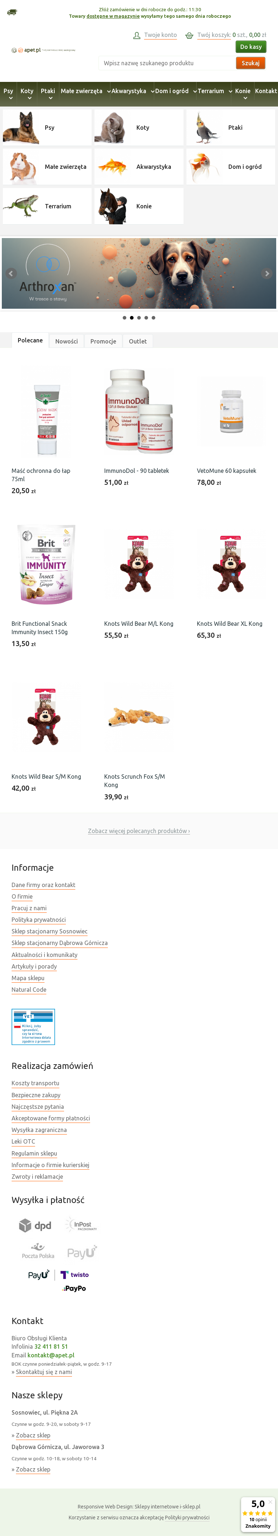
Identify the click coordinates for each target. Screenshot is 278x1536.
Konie (242, 94)
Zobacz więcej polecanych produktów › (139, 831)
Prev (11, 273)
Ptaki (48, 94)
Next (267, 273)
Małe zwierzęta (85, 91)
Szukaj (251, 63)
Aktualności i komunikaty (44, 955)
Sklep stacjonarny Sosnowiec (50, 931)
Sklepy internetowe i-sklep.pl (139, 1507)
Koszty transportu (35, 1083)
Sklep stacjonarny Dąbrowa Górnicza (60, 943)
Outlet (138, 341)
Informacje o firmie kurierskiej (50, 1165)
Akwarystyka (131, 91)
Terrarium (214, 91)
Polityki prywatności (187, 1517)
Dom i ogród (175, 91)
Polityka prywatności (39, 919)
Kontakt (266, 91)
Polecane (30, 340)
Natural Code (29, 989)
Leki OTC (23, 1141)
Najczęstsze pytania (38, 1106)
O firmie (22, 896)
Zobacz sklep (33, 1435)
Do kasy (251, 46)
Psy (8, 94)
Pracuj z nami (29, 908)
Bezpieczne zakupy (36, 1095)
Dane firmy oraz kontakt (43, 885)
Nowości (66, 341)
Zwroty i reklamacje (37, 1176)
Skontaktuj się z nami (44, 1372)
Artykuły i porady (34, 966)
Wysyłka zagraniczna (39, 1130)
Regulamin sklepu (34, 1153)
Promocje (103, 341)
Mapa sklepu (28, 978)
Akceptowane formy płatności (51, 1118)
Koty (27, 94)
